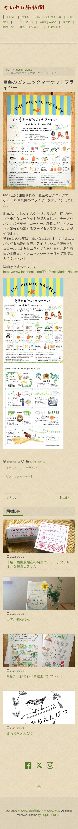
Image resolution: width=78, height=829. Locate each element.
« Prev (11, 497)
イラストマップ (24, 22)
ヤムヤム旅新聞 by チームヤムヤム (39, 810)
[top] (39, 788)
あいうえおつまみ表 (49, 17)
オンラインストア (31, 27)
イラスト (11, 467)
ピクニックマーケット (19, 476)
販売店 (67, 22)
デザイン (31, 467)
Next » (65, 497)
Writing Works (48, 22)
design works (37, 461)
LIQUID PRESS (51, 815)
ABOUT (26, 17)
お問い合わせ (56, 27)
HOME (11, 17)
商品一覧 (8, 27)
